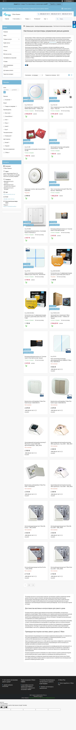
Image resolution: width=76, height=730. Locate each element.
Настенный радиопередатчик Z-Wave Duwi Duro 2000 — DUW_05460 (61, 568)
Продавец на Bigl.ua (38, 696)
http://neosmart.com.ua (9, 194)
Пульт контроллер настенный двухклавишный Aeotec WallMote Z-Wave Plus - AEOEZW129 (61, 360)
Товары (27, 18)
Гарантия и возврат (8, 74)
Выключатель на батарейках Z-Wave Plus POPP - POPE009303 (35, 485)
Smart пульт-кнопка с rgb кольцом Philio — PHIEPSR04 (35, 189)
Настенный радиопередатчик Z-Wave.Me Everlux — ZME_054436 (35, 527)
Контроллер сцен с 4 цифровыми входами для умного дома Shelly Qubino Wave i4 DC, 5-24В (35, 317)
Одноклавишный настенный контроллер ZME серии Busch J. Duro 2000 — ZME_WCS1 (62, 443)
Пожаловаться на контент (34, 697)
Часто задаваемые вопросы (8, 66)
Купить (26, 116)
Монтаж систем (7, 54)
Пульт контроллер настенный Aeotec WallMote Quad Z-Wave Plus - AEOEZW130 (35, 274)
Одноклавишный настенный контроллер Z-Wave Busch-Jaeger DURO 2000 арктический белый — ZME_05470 (35, 444)
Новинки (5, 31)
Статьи (5, 50)
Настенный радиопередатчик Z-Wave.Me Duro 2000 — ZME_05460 (61, 527)
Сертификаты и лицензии (9, 57)
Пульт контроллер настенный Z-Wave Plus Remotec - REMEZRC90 (61, 189)
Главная (7, 18)
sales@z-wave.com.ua (8, 199)
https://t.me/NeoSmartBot (9, 206)
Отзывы (5, 61)
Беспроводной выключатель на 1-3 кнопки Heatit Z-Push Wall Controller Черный (35, 357)
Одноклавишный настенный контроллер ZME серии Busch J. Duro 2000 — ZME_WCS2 (62, 485)
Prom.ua (45, 695)
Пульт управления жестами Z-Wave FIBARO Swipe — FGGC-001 (61, 108)
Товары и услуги (30, 26)
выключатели (52, 42)
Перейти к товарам (55, 4)
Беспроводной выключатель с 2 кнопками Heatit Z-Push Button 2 (35, 231)
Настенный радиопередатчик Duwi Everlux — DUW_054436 (35, 568)
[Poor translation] (5, 707)
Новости (5, 46)
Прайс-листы (6, 43)
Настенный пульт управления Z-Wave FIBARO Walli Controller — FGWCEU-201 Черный (60, 317)
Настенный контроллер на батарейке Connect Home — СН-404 (60, 147)
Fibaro (4, 35)
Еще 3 (6, 129)
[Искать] (58, 19)
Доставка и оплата (8, 70)
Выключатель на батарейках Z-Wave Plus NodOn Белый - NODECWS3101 (35, 402)
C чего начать (16, 18)
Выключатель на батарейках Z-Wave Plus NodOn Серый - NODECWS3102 (61, 402)
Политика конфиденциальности (48, 697)
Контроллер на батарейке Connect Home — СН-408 (35, 150)
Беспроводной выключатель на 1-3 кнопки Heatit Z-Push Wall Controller (61, 229)
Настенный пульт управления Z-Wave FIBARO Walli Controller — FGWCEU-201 (34, 108)
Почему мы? (37, 18)
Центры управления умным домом (43, 26)
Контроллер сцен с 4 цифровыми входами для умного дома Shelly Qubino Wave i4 (61, 274)
